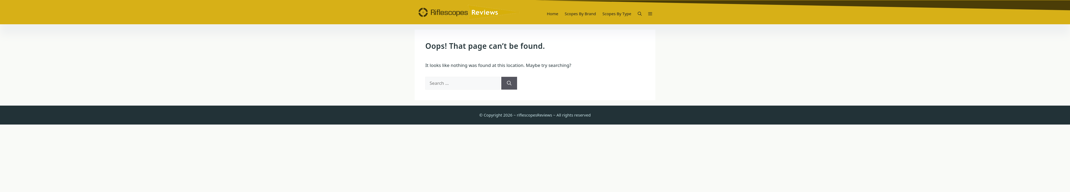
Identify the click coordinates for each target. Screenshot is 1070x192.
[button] (640, 14)
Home (552, 13)
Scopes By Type (616, 13)
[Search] (509, 83)
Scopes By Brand (580, 13)
